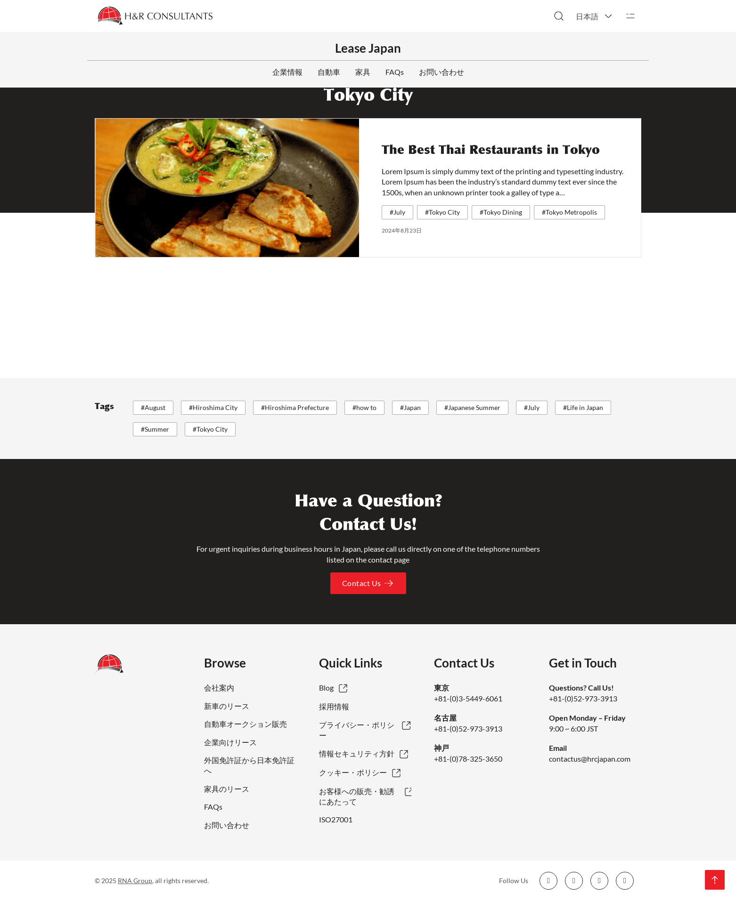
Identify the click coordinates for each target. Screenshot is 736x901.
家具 (362, 71)
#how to (364, 407)
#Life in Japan (583, 407)
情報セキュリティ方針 (356, 753)
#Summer (155, 429)
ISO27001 (335, 819)
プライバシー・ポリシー (356, 730)
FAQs (394, 71)
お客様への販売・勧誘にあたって (356, 796)
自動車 (329, 71)
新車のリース (226, 705)
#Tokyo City (442, 212)
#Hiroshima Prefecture (295, 407)
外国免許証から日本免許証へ (249, 765)
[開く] (630, 16)
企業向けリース (230, 742)
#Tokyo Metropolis (569, 212)
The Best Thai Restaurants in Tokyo (491, 149)
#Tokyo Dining (501, 212)
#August (153, 407)
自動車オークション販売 (245, 723)
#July (397, 212)
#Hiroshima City (213, 407)
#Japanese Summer (472, 407)
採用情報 (334, 706)
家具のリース (226, 788)
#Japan (410, 407)
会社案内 (219, 687)
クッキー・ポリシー (353, 772)
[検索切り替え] (558, 16)
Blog (326, 687)
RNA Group (135, 881)
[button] (594, 16)
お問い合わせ (441, 71)
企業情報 (287, 71)
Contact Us (368, 583)
